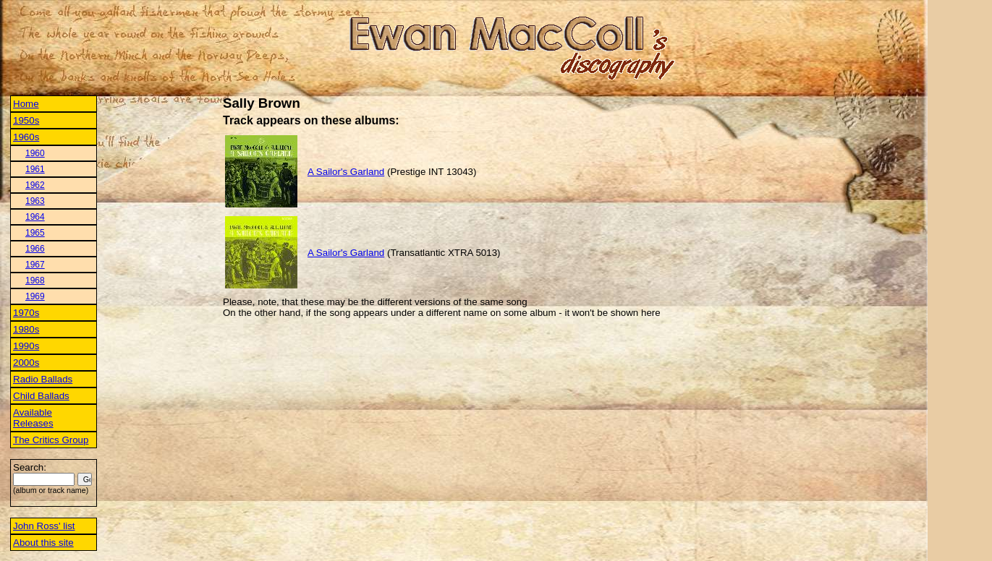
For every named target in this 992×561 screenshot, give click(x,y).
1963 (35, 201)
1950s (26, 120)
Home (26, 103)
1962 (35, 185)
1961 (35, 169)
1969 (35, 296)
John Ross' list (44, 526)
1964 (35, 217)
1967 (35, 265)
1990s (26, 346)
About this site (43, 542)
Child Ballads (41, 395)
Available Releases (33, 418)
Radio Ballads (42, 379)
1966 (35, 249)
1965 (35, 233)
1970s (26, 312)
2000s (26, 362)
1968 (35, 280)
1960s (26, 137)
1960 (35, 153)
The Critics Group (50, 439)
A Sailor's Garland (346, 171)
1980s (26, 329)
